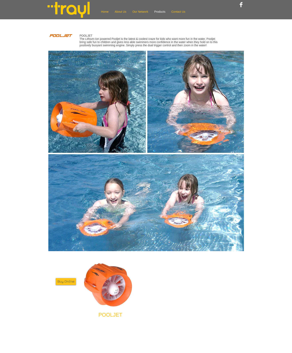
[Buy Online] (66, 281)
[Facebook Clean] (241, 4)
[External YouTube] (189, 290)
